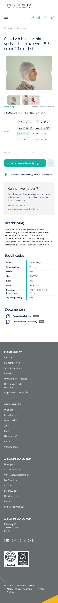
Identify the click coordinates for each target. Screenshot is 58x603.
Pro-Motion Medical (14, 506)
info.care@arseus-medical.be (21, 209)
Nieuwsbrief (10, 436)
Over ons (8, 409)
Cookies (10, 592)
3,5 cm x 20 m (42, 127)
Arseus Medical (12, 469)
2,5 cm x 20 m (25, 127)
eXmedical (9, 485)
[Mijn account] (37, 17)
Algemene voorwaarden (16, 392)
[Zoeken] (32, 17)
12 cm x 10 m (42, 122)
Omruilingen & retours (15, 378)
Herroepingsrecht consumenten (13, 386)
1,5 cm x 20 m (25, 122)
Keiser (7, 501)
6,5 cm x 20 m (39, 133)
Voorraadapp (11, 446)
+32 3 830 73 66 (15, 205)
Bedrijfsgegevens (13, 415)
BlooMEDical (10, 490)
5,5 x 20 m (24, 133)
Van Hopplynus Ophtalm (16, 474)
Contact (8, 357)
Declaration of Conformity (25, 321)
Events (7, 441)
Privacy (40, 588)
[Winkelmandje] (50, 17)
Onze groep (10, 464)
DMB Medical (11, 480)
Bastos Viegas (11, 229)
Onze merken (11, 420)
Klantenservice (12, 362)
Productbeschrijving (22, 316)
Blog (6, 431)
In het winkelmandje (25, 163)
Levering (8, 373)
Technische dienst (13, 368)
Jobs (6, 425)
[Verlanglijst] (43, 17)
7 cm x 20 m (24, 139)
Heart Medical (11, 496)
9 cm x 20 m (40, 139)
